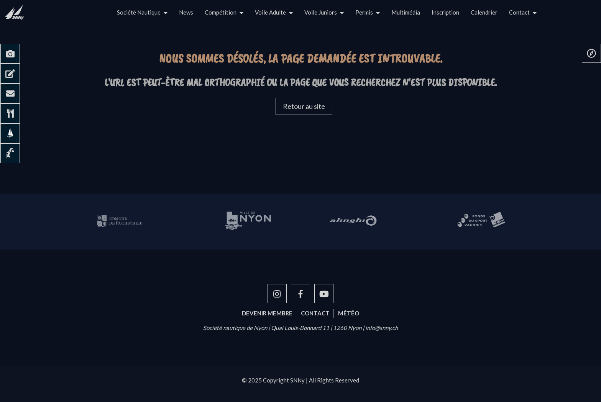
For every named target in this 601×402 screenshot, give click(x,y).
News (186, 12)
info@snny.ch (381, 327)
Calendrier (484, 12)
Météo (348, 313)
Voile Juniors (320, 12)
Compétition (220, 12)
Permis (364, 12)
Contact (519, 12)
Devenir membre (267, 313)
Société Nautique (139, 12)
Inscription (445, 12)
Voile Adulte (270, 12)
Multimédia (405, 12)
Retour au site (304, 106)
